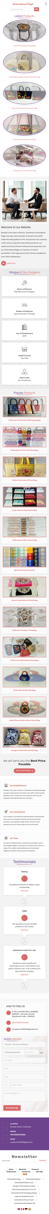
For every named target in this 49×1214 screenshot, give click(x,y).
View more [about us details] (11, 263)
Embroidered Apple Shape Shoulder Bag (24, 77)
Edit (41, 1052)
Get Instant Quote (24, 770)
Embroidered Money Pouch (24, 1200)
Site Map (39, 1172)
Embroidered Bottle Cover (24, 1183)
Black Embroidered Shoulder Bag (24, 108)
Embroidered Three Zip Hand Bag (24, 450)
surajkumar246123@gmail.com (25, 1029)
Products (35, 1169)
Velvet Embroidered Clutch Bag (24, 600)
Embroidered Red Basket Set (24, 1203)
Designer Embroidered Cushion (24, 1186)
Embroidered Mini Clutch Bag (24, 540)
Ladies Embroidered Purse (24, 1196)
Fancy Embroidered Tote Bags (24, 140)
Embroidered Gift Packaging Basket (24, 1193)
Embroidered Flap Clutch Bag (24, 510)
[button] (20, 1022)
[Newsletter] (24, 1161)
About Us (22, 1169)
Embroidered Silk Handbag (24, 690)
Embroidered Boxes (33, 1179)
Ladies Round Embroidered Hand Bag (24, 720)
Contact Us (26, 1172)
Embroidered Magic (23, 4)
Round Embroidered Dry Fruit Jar (24, 1190)
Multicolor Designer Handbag (24, 630)
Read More (24, 891)
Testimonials (11, 1172)
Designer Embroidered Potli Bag (24, 750)
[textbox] (32, 1052)
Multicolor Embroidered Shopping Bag (24, 420)
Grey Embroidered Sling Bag (24, 46)
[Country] (24, 1077)
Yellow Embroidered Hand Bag (24, 480)
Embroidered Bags (14, 1179)
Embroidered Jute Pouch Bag (24, 171)
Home (11, 1169)
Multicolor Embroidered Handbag (24, 660)
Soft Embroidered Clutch (24, 570)
